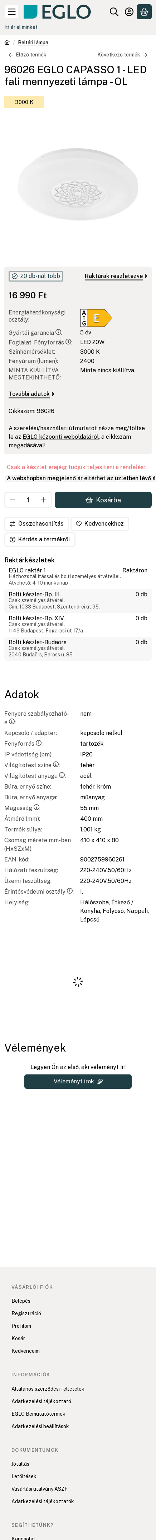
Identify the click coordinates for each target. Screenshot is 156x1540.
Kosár (18, 1338)
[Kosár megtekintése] (144, 11)
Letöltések (23, 1476)
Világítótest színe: (32, 765)
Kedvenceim (25, 1351)
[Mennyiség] (28, 499)
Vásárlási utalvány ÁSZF (39, 1489)
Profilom (21, 1326)
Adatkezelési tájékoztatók (42, 1501)
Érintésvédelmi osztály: (39, 891)
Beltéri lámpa (33, 42)
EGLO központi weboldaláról (61, 436)
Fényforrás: (23, 743)
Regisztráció (26, 1313)
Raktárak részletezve (116, 276)
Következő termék (122, 55)
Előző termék (27, 55)
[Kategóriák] (11, 11)
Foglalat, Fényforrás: (40, 342)
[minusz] (12, 499)
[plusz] (43, 499)
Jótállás (20, 1464)
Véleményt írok (78, 1081)
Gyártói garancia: (35, 332)
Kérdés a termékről (40, 539)
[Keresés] (114, 11)
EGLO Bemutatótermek (38, 1414)
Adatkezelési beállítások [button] (40, 1426)
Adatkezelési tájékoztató (41, 1401)
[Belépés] (129, 11)
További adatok (31, 394)
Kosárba (103, 500)
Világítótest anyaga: (35, 776)
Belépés (20, 1301)
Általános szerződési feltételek (47, 1389)
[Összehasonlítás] (36, 524)
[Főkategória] (7, 43)
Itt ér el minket (21, 27)
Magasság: (22, 808)
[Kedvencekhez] (99, 524)
